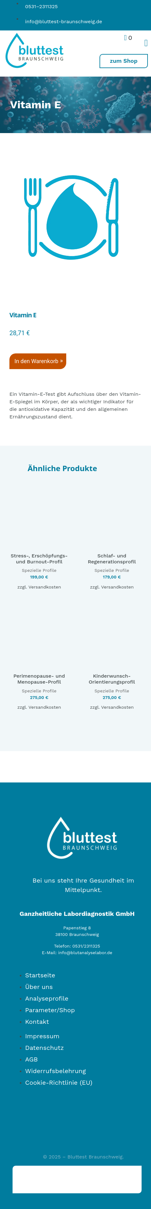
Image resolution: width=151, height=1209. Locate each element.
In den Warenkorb (36, 361)
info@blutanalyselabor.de (85, 952)
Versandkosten (45, 586)
